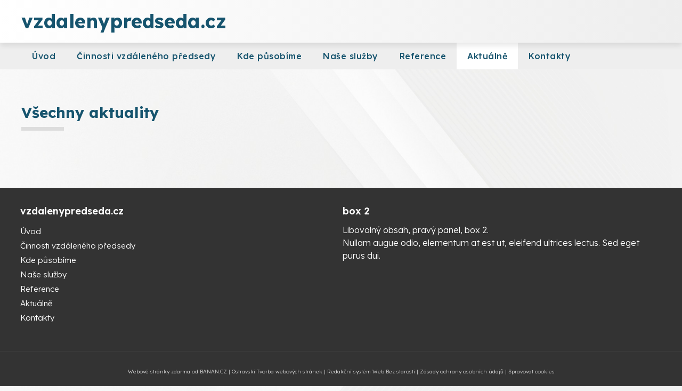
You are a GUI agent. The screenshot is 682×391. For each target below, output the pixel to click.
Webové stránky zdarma (159, 371)
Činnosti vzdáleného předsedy (146, 56)
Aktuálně (487, 56)
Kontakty (550, 56)
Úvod (43, 56)
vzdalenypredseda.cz (123, 21)
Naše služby (350, 56)
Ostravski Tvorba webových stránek (277, 371)
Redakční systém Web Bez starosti (371, 371)
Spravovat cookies (531, 371)
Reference (423, 56)
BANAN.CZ (213, 371)
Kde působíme (269, 56)
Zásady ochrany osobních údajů (462, 371)
